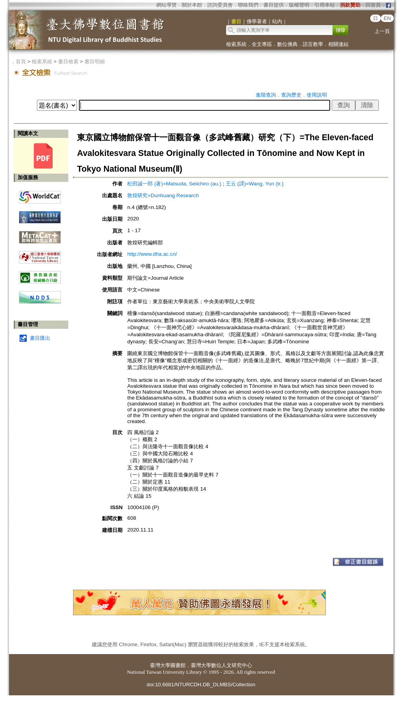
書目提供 (273, 5)
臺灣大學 (160, 665)
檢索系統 (236, 44)
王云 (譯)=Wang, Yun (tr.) (255, 184)
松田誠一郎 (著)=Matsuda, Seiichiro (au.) (174, 184)
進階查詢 (266, 95)
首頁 (21, 61)
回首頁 (373, 5)
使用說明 (317, 95)
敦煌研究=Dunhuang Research (163, 195)
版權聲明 (299, 5)
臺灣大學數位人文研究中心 (221, 665)
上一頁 (382, 31)
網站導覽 (166, 5)
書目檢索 (68, 61)
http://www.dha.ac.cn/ (152, 254)
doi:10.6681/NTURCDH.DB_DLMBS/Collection (200, 684)
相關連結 (338, 44)
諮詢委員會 (220, 5)
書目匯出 (40, 338)
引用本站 (324, 5)
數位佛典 (287, 44)
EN (387, 18)
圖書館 (178, 665)
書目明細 (94, 61)
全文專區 (262, 44)
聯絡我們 (248, 5)
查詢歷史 (291, 95)
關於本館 (192, 5)
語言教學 (313, 44)
